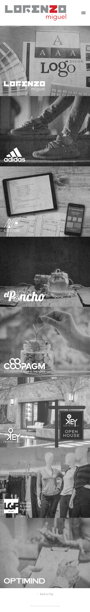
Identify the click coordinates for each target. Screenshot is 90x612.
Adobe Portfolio (51, 606)
